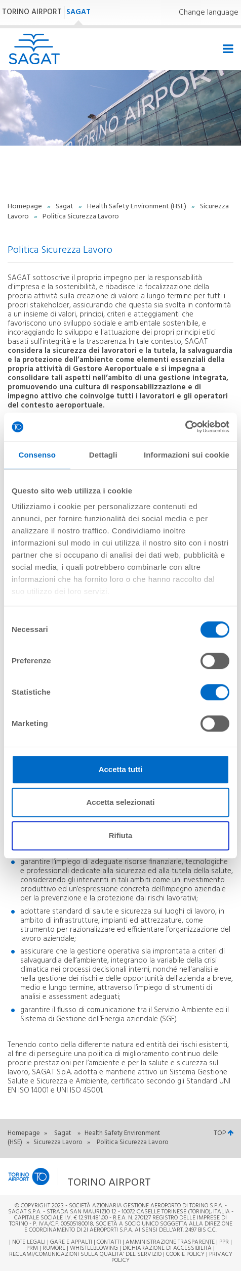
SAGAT (78, 12)
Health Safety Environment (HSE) (137, 206)
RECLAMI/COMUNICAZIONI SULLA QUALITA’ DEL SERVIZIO (86, 1254)
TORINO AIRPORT (32, 12)
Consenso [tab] (37, 454)
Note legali (29, 1242)
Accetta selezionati (120, 802)
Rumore (54, 1248)
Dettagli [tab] (103, 454)
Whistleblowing (94, 1248)
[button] (94, 1176)
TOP (223, 1133)
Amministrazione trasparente (170, 1242)
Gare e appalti (71, 1242)
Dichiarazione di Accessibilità (167, 1248)
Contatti (109, 1242)
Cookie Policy (185, 1254)
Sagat (65, 206)
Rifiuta (121, 835)
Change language (208, 13)
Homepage (26, 206)
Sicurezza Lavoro (58, 1142)
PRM (32, 1248)
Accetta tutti (121, 769)
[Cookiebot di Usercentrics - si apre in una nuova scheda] (185, 426)
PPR (224, 1242)
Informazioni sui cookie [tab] (186, 454)
